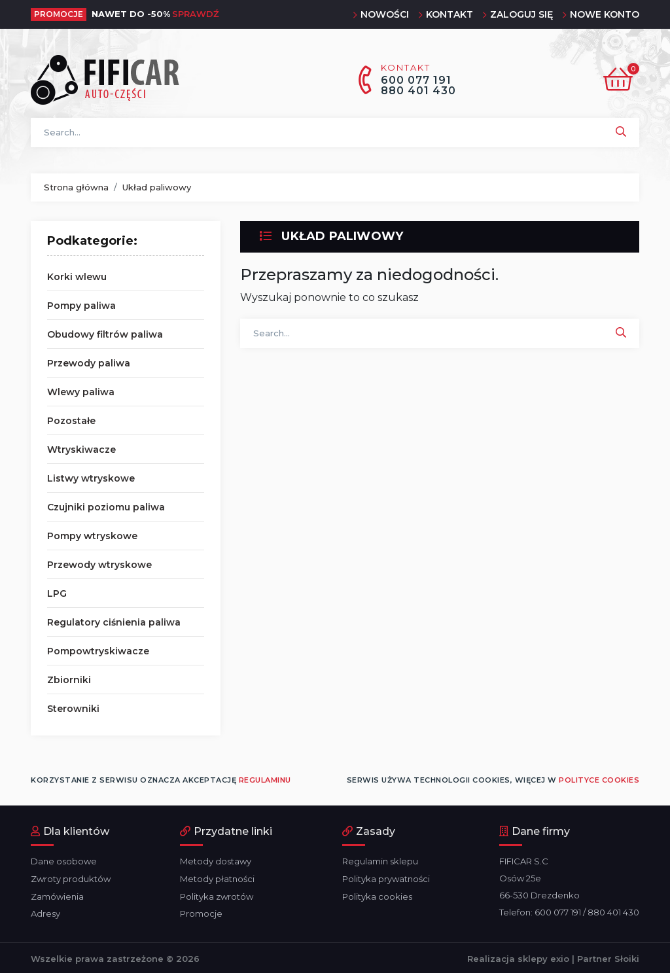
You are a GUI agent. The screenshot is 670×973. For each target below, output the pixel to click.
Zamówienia (57, 895)
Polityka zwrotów (216, 895)
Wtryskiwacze (81, 449)
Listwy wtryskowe (91, 478)
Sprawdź (195, 14)
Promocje (201, 912)
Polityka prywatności (386, 878)
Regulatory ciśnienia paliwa (114, 622)
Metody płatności (217, 878)
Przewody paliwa (88, 363)
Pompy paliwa (81, 305)
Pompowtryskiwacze (98, 651)
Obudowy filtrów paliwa (105, 334)
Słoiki (626, 956)
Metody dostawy (215, 861)
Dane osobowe (64, 861)
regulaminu (265, 780)
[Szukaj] (335, 132)
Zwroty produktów (71, 878)
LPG (57, 593)
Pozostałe (71, 421)
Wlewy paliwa (81, 392)
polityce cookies (599, 780)
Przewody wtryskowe (99, 565)
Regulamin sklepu (380, 861)
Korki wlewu (77, 277)
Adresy (45, 912)
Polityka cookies (377, 895)
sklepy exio (543, 956)
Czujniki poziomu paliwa (106, 507)
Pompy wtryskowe (92, 536)
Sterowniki (73, 709)
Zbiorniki (69, 680)
